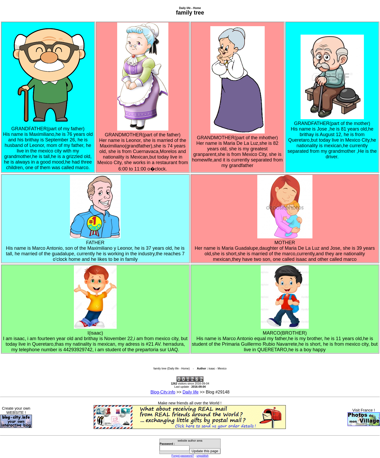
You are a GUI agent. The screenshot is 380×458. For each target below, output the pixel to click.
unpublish (203, 455)
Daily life (190, 392)
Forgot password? (183, 455)
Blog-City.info (162, 392)
